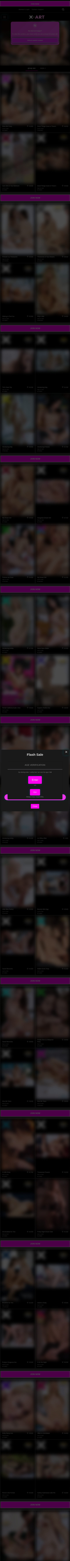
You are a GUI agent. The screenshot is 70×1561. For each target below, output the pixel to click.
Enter (35, 779)
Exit (35, 792)
